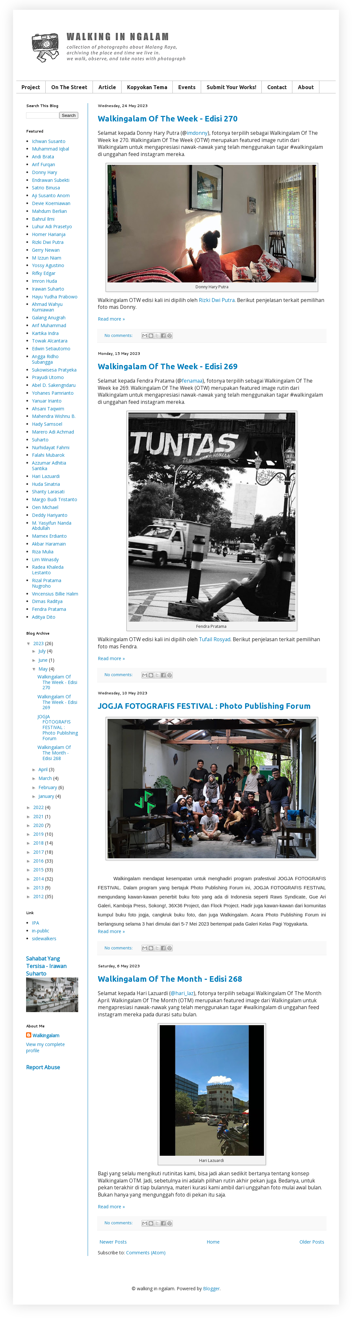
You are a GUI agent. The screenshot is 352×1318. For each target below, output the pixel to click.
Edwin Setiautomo (51, 348)
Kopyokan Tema (147, 87)
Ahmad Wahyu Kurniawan (47, 307)
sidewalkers (44, 938)
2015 (38, 869)
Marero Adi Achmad (53, 432)
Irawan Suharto (48, 289)
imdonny (197, 133)
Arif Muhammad (49, 325)
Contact (277, 87)
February (47, 787)
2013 (38, 887)
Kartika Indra (45, 333)
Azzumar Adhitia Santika (49, 465)
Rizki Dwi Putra (217, 300)
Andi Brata (43, 156)
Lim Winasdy (45, 559)
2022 (38, 807)
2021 (38, 816)
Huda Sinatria (46, 484)
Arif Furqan (43, 164)
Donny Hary (44, 172)
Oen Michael (45, 507)
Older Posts (312, 1242)
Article (107, 87)
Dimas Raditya (47, 601)
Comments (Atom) (146, 1252)
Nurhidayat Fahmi (50, 447)
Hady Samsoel (47, 424)
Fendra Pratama (49, 609)
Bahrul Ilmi (43, 219)
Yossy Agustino (48, 265)
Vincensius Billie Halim (55, 594)
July (42, 651)
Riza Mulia (42, 551)
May (43, 669)
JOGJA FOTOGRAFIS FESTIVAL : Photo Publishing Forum (204, 706)
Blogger (211, 1288)
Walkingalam (46, 1035)
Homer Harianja (49, 234)
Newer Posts (113, 1242)
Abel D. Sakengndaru (54, 385)
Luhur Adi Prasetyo (52, 226)
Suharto (40, 440)
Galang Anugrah (49, 317)
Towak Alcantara (49, 341)
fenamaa (192, 380)
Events (187, 87)
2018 (38, 843)
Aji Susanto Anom (51, 195)
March (45, 778)
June (43, 660)
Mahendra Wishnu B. (54, 416)
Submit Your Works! (231, 87)
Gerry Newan (46, 250)
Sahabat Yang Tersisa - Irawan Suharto (46, 966)
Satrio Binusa (46, 187)
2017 (38, 852)
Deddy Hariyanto (49, 515)
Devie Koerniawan (51, 203)
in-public (40, 931)
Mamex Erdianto (49, 536)
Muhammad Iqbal (50, 149)
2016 (38, 861)
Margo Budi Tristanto (54, 499)
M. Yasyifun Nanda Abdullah (51, 526)
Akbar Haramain (49, 544)
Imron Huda (44, 281)
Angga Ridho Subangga (45, 359)
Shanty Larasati (48, 491)
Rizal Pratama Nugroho (46, 583)
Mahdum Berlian (49, 211)
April (43, 769)
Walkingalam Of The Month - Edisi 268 (170, 979)
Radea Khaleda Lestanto (48, 570)
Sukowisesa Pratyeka (54, 370)
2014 (38, 879)
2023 (38, 643)
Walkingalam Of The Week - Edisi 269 (168, 366)
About (306, 87)
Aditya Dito (43, 617)
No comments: (119, 335)
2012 (38, 896)
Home (213, 1242)
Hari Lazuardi (46, 476)
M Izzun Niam (46, 258)
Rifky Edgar (43, 273)
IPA (35, 923)
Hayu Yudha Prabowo (55, 297)
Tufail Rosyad (214, 639)
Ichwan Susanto (49, 141)
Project (31, 87)
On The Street (69, 87)
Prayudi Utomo (48, 377)
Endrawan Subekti (50, 180)
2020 (38, 825)
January (46, 796)
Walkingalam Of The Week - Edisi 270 (168, 118)
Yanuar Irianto (47, 401)
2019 (38, 834)
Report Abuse (43, 1067)
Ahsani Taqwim (48, 408)
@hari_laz (182, 993)
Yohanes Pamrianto (53, 393)
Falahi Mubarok (48, 455)
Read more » (111, 319)
